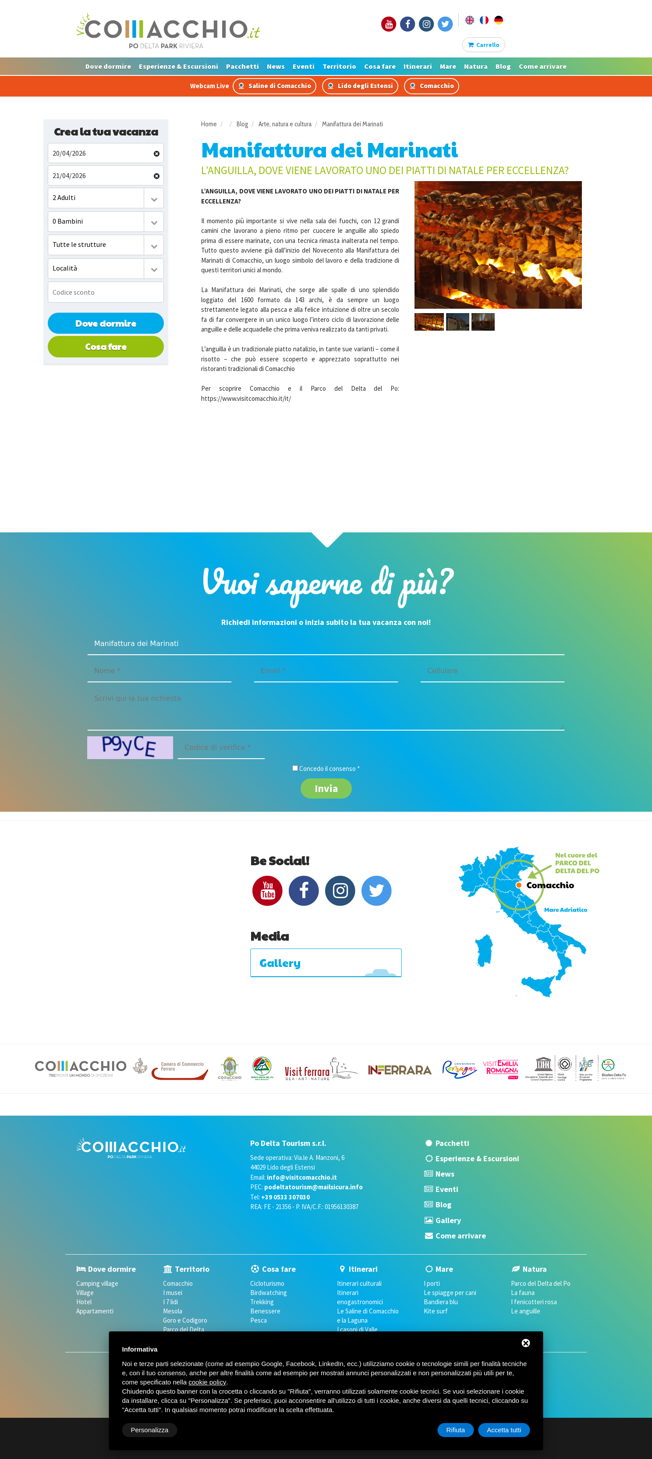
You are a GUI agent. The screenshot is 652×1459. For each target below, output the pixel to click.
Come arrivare (543, 66)
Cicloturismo (267, 1283)
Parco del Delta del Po (540, 1283)
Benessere (265, 1311)
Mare (448, 66)
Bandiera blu (441, 1302)
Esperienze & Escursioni (178, 66)
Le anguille (525, 1311)
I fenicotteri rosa (534, 1302)
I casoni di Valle (357, 1329)
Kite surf (436, 1311)
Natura (476, 66)
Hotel (84, 1302)
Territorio (339, 66)
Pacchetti (242, 66)
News (276, 66)
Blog (503, 66)
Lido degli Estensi (360, 86)
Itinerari (418, 66)
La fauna (523, 1292)
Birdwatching (268, 1292)
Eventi (304, 66)
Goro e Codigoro (185, 1320)
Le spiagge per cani (450, 1292)
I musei (172, 1292)
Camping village (97, 1283)
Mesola (172, 1311)
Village (85, 1292)
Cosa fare (380, 66)
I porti (432, 1283)
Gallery (448, 1220)
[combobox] (106, 198)
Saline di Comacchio (274, 86)
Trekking (262, 1302)
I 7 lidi (170, 1302)
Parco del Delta (183, 1329)
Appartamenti (94, 1311)
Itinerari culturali (359, 1283)
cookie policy (207, 1382)
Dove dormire (108, 66)
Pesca (258, 1320)
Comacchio (431, 86)
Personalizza (150, 1430)
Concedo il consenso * (329, 768)
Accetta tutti (504, 1430)
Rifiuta (455, 1430)
